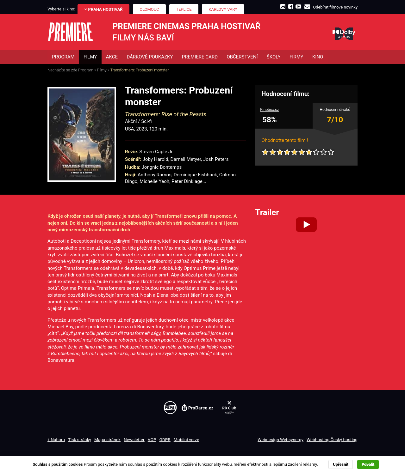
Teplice (183, 9)
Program (85, 70)
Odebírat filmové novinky (335, 7)
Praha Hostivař (105, 9)
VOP (152, 439)
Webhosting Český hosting (332, 439)
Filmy (102, 70)
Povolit (368, 464)
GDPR (164, 439)
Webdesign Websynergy (280, 439)
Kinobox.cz (269, 110)
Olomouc (149, 9)
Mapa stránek (107, 439)
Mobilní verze (186, 439)
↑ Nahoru (56, 439)
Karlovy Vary (223, 9)
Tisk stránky (79, 439)
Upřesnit (340, 464)
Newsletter (134, 439)
